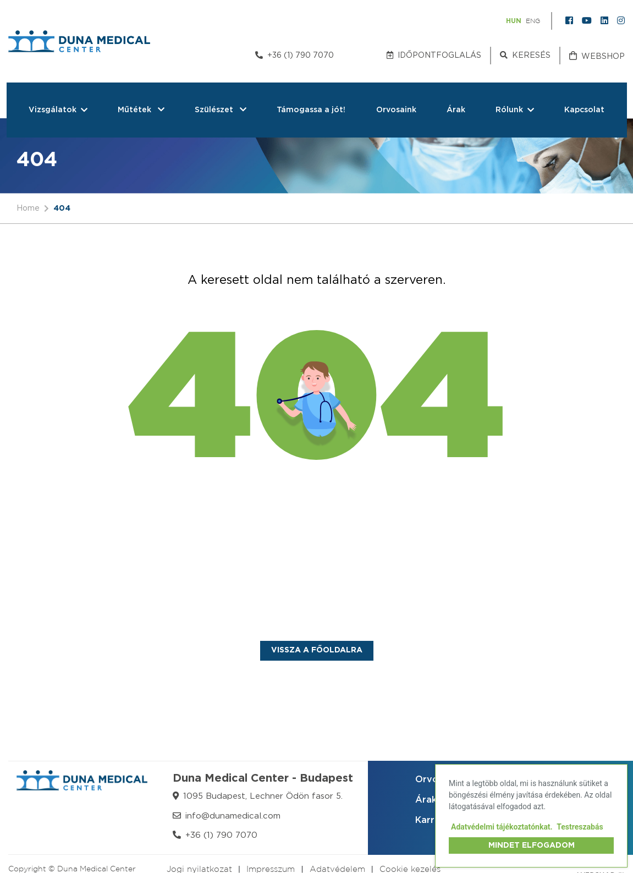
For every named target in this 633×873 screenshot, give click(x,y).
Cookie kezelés (410, 869)
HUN (513, 21)
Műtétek (141, 110)
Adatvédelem (337, 869)
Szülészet (220, 110)
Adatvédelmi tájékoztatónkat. (502, 826)
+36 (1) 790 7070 (294, 55)
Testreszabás (580, 826)
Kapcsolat (584, 110)
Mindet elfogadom (531, 845)
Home (28, 208)
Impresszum (270, 869)
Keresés (525, 55)
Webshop (597, 56)
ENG (533, 21)
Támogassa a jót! (311, 110)
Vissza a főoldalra (316, 650)
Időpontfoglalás (434, 55)
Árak (456, 110)
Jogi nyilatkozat (199, 869)
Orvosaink (396, 110)
